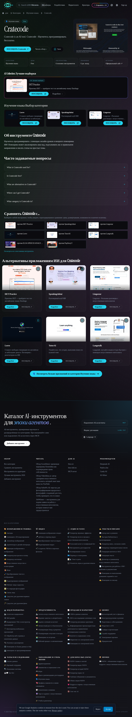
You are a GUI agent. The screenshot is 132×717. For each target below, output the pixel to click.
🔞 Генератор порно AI (76, 673)
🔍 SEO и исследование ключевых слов (82, 618)
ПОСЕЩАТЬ (27, 307)
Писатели (36, 5)
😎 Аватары (8, 533)
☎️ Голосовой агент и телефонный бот (81, 544)
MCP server (72, 471)
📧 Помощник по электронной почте (81, 644)
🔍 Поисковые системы (12, 669)
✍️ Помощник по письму (108, 580)
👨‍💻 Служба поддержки (107, 633)
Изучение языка (32, 13)
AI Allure (103, 475)
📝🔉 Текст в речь (74, 559)
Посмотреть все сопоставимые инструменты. (19, 251)
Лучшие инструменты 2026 (14, 475)
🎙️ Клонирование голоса (76, 552)
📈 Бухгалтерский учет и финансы (111, 614)
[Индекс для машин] (105, 430)
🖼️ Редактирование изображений (16, 581)
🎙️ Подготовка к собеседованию (110, 622)
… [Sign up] (126, 5)
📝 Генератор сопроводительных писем (113, 548)
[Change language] (120, 5)
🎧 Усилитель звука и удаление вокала (81, 563)
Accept (108, 709)
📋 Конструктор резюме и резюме (111, 618)
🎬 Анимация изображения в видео (48, 533)
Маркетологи (75, 5)
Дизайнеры (48, 5)
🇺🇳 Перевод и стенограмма (77, 555)
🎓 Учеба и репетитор (44, 701)
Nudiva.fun (104, 468)
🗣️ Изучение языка (43, 679)
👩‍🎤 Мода (7, 570)
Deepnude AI (105, 464)
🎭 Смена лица (9, 593)
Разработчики (61, 5)
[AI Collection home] (8, 5)
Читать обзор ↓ (41, 49)
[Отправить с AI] (103, 5)
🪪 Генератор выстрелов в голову (16, 555)
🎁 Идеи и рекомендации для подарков (50, 675)
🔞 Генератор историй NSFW (78, 669)
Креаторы (87, 5)
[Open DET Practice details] (16, 85)
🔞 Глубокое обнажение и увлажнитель (82, 677)
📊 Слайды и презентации (108, 630)
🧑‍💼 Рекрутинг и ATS (106, 626)
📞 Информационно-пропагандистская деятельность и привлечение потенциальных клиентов (81, 629)
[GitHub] (115, 5)
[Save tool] (57, 49)
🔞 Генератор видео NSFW (77, 665)
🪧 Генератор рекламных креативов (80, 622)
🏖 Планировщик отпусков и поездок (49, 633)
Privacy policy (57, 711)
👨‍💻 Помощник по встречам (45, 637)
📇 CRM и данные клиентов (78, 614)
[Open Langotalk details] (110, 329)
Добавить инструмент (17, 443)
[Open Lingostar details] (95, 115)
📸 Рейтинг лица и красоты (14, 585)
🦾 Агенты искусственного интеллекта (50, 614)
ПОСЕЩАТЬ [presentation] (39, 94)
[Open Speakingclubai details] (54, 115)
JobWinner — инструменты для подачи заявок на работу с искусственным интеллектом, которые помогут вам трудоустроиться (48, 505)
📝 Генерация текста (106, 555)
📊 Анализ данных (11, 661)
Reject (98, 709)
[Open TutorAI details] (66, 329)
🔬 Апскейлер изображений (14, 541)
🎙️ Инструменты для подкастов (79, 548)
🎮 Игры (39, 671)
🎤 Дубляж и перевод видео (46, 537)
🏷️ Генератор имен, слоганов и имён (112, 544)
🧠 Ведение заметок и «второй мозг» (49, 618)
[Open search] (31, 5)
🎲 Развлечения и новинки (45, 690)
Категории (15, 13)
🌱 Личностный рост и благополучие (49, 626)
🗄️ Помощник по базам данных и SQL (18, 647)
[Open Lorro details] (12, 115)
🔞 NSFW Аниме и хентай (77, 661)
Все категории (9, 464)
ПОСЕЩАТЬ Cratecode (17, 49)
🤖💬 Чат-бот (9, 673)
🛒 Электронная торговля (108, 637)
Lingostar (107, 112)
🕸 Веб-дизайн (9, 618)
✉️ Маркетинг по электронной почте (81, 640)
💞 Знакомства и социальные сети (48, 667)
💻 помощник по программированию (17, 650)
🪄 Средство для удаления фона (15, 603)
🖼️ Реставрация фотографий (14, 589)
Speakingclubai (67, 112)
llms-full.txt (72, 468)
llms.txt (70, 464)
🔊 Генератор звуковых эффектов (79, 533)
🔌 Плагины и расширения (13, 643)
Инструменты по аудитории (14, 471)
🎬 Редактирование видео (45, 545)
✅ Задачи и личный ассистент (47, 622)
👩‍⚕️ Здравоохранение (43, 664)
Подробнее (57, 94)
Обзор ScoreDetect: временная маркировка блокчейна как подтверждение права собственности (47, 468)
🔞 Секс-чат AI (73, 691)
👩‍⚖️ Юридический (105, 641)
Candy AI (103, 471)
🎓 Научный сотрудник (12, 665)
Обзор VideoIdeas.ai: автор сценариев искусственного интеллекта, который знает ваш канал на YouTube (48, 480)
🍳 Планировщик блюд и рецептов (48, 630)
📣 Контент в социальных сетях (79, 636)
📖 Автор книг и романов (108, 533)
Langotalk (97, 345)
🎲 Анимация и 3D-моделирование (16, 537)
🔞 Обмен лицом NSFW (76, 681)
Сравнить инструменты (13, 468)
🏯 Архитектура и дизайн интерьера (17, 545)
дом (5, 13)
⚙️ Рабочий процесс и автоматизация (49, 641)
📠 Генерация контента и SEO (110, 552)
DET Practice (34, 84)
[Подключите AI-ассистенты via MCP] (105, 423)
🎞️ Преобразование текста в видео (48, 541)
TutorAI (52, 345)
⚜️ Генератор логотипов (13, 559)
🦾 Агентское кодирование (13, 614)
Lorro (22, 112)
